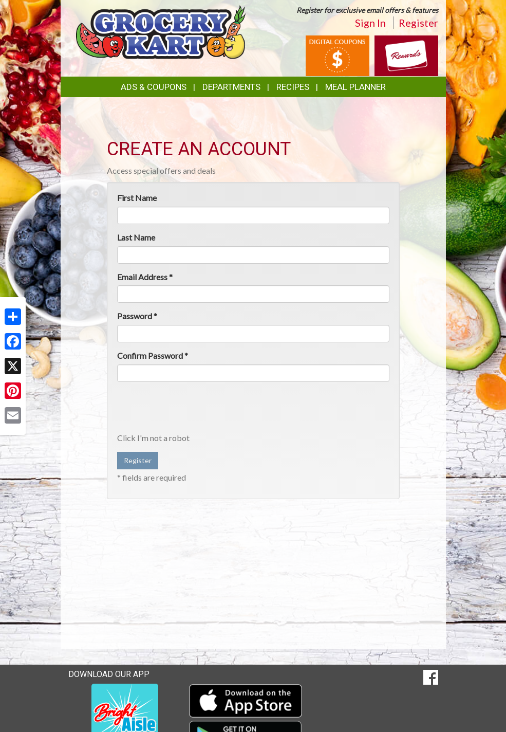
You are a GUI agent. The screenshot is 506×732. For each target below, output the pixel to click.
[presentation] (195, 410)
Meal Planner (355, 87)
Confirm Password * (152, 355)
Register (418, 22)
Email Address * (145, 277)
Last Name (136, 237)
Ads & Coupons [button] (153, 87)
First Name (137, 198)
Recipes (292, 87)
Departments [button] (231, 87)
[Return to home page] (161, 31)
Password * (137, 316)
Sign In (370, 22)
